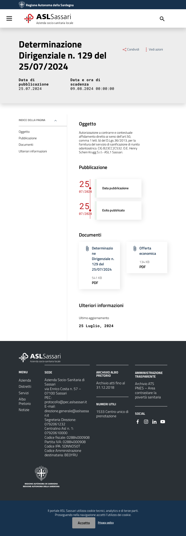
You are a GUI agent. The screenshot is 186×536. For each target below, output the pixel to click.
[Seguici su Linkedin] (154, 421)
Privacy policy (106, 522)
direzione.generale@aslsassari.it (67, 413)
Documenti (26, 144)
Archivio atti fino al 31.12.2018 (110, 385)
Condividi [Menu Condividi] (130, 49)
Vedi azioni (153, 49)
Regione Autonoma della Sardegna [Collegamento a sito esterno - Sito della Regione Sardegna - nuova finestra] (50, 5)
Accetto (84, 523)
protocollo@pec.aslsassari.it (66, 402)
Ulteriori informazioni (33, 151)
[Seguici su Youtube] (162, 421)
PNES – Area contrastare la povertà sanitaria (148, 392)
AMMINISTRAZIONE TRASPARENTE (149, 374)
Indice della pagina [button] (32, 120)
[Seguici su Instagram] (146, 421)
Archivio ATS (144, 383)
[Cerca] (162, 19)
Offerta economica (147, 250)
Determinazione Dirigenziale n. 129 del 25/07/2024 (103, 258)
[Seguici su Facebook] (138, 421)
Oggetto (24, 131)
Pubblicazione (28, 138)
